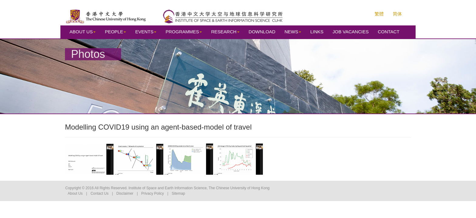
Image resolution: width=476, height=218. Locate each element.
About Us (75, 193)
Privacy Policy (152, 193)
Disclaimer (124, 193)
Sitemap (178, 193)
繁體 (379, 13)
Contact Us (99, 193)
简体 (397, 13)
